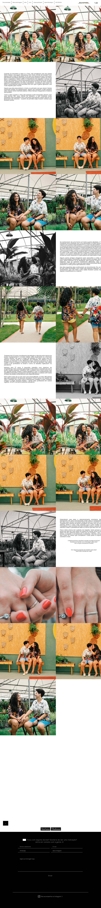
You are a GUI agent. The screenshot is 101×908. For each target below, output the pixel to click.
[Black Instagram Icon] (97, 3)
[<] (5, 823)
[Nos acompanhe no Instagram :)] (51, 896)
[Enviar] (50, 876)
